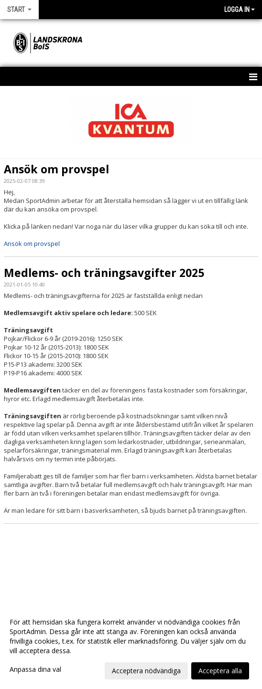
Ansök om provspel (56, 169)
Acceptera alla (220, 670)
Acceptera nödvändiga (146, 670)
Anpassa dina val (35, 669)
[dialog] (131, 646)
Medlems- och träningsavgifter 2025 (104, 272)
